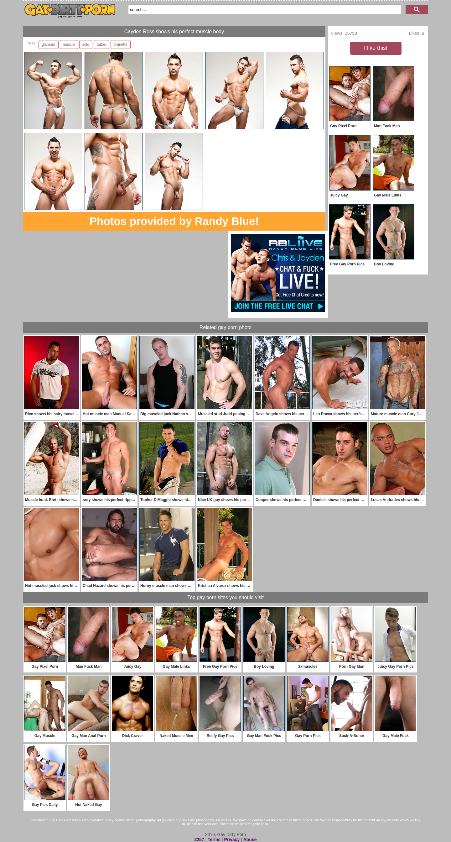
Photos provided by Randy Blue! (174, 221)
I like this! (375, 48)
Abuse (250, 839)
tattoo (101, 44)
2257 (199, 839)
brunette (120, 44)
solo (85, 44)
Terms (214, 839)
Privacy (232, 839)
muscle (69, 44)
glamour (48, 44)
